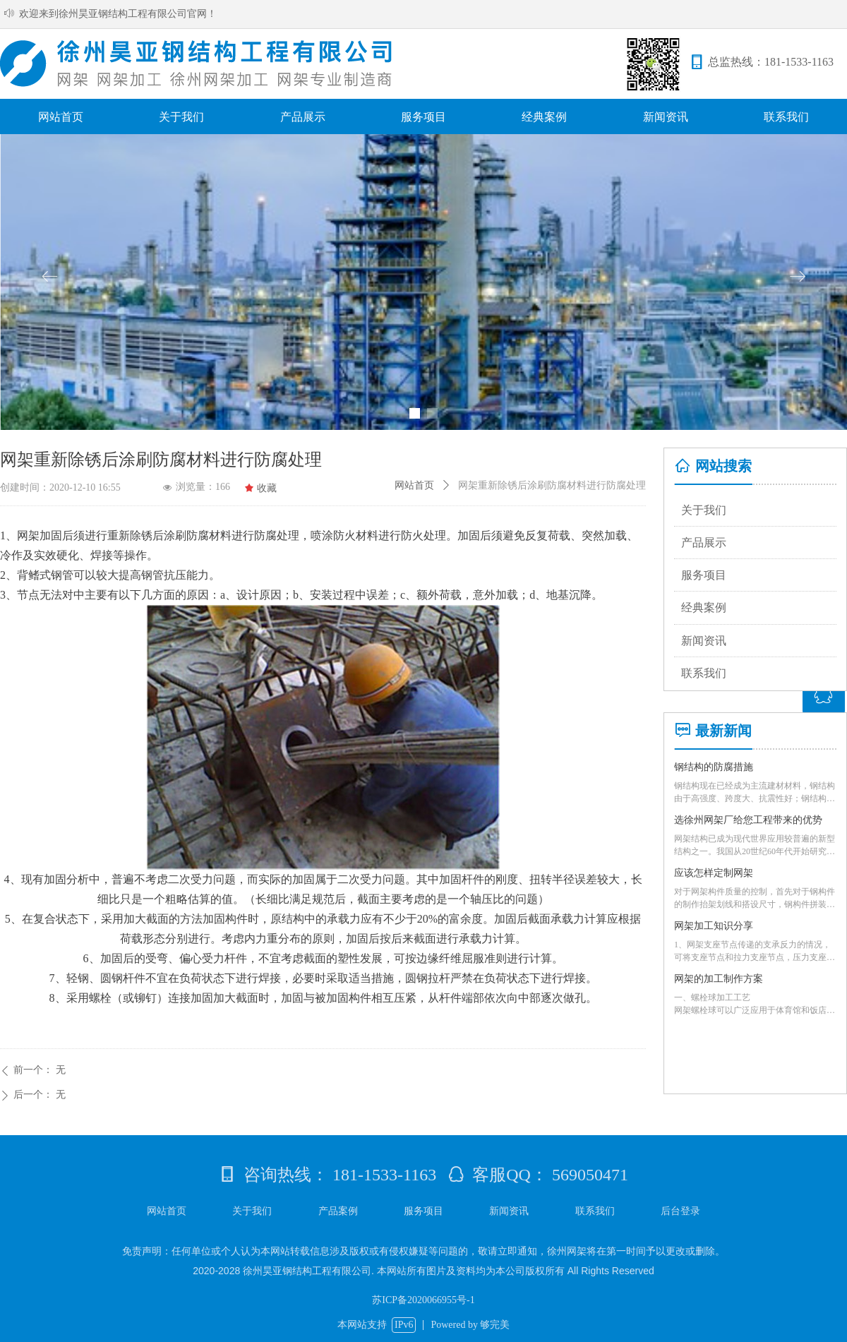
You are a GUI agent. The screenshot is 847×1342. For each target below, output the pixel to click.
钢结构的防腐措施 (713, 767)
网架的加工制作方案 (718, 978)
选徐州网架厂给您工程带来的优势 (748, 820)
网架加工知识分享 (713, 926)
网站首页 (414, 485)
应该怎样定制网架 (713, 873)
